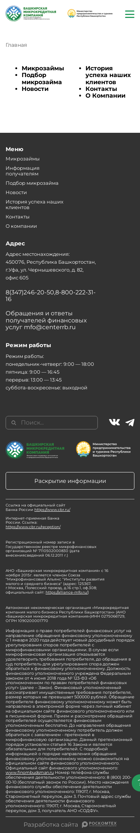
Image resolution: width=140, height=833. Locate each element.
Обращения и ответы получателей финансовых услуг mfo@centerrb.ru (46, 320)
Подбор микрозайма (42, 78)
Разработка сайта (51, 824)
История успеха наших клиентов (108, 75)
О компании (21, 226)
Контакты (101, 88)
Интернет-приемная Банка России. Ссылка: (33, 522)
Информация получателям (23, 171)
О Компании (105, 95)
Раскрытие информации (70, 480)
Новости (35, 88)
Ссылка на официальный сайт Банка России (38, 507)
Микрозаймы (43, 68)
